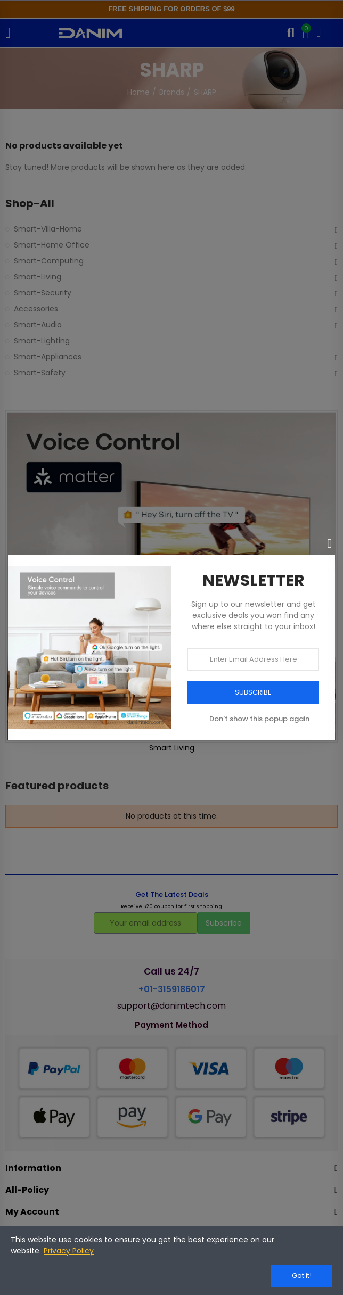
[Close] (329, 543)
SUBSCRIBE (253, 692)
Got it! (302, 1276)
